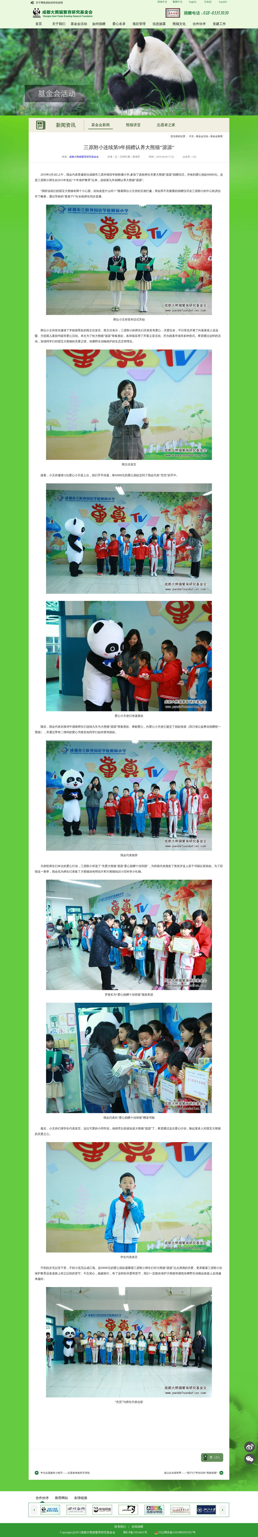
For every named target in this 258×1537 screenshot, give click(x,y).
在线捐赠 (137, 1526)
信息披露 (159, 24)
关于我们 (58, 24)
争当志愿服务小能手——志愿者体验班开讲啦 (65, 1472)
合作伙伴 (199, 24)
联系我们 (120, 1526)
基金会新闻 (100, 125)
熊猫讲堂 (133, 125)
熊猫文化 (179, 24)
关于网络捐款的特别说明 (49, 2)
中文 (191, 136)
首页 (38, 24)
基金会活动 (79, 24)
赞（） (215, 1457)
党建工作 (219, 24)
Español (223, 1)
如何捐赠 (98, 24)
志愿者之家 (166, 125)
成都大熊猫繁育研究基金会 (84, 156)
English (192, 1)
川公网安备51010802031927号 (175, 1532)
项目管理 (139, 24)
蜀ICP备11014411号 (135, 1532)
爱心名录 (119, 24)
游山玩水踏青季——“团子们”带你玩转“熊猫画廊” (190, 1472)
